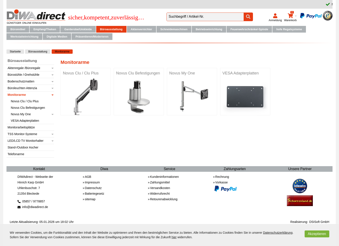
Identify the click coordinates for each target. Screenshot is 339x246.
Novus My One (182, 73)
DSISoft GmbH (319, 222)
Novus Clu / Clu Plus (81, 73)
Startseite (15, 51)
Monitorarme (62, 51)
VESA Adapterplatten (240, 73)
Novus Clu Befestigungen (138, 73)
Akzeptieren (317, 234)
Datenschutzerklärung (278, 232)
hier (174, 237)
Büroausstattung (37, 51)
